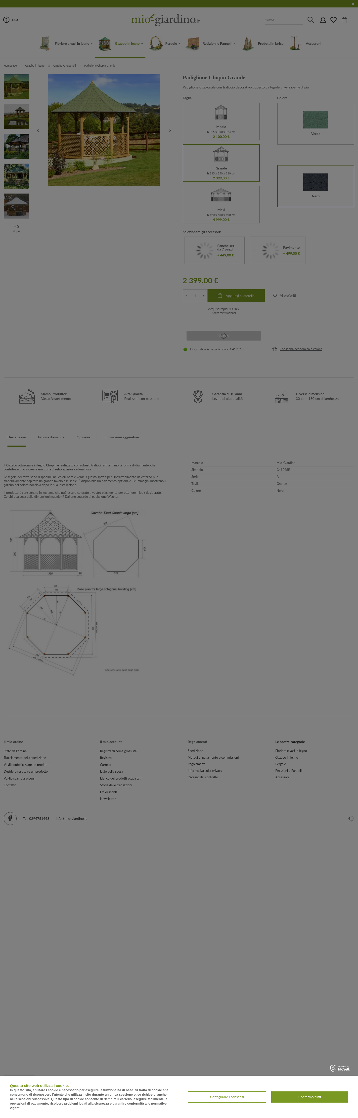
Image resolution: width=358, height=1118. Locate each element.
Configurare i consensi (227, 1097)
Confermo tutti (309, 1097)
